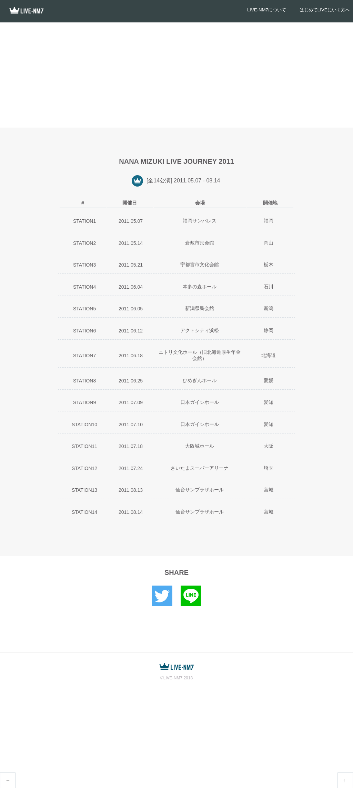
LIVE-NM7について (256, 11)
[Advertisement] (176, 74)
